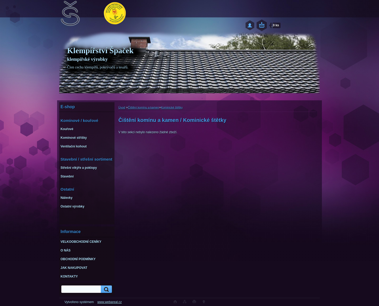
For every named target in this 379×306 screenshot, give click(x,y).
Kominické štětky (172, 107)
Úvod (121, 107)
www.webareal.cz (109, 302)
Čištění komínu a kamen (143, 107)
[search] (105, 289)
